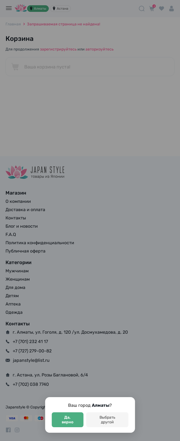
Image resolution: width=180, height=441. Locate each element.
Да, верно (67, 419)
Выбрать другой (107, 419)
